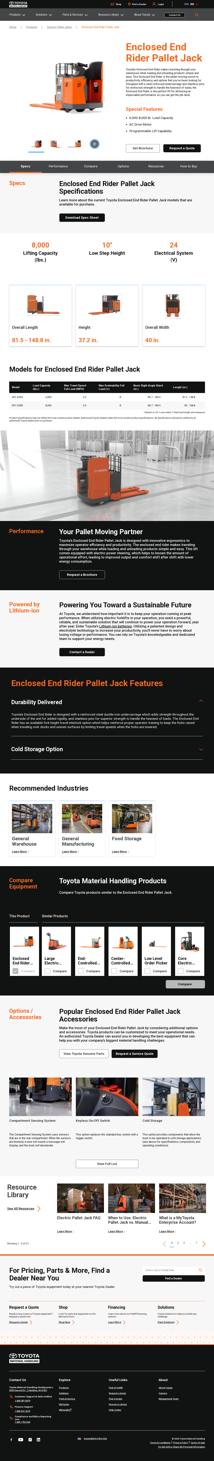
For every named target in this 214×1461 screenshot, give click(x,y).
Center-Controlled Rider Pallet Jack (121, 961)
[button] (164, 1244)
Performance (58, 166)
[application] (80, 1208)
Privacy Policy (180, 1442)
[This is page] (204, 1244)
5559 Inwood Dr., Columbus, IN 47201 (28, 1390)
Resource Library (108, 14)
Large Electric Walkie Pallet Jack (56, 961)
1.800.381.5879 (22, 1400)
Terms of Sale (198, 1442)
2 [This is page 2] (178, 1243)
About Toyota (142, 14)
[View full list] (107, 1164)
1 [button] (172, 1243)
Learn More (19, 851)
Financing (116, 1307)
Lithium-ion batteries (115, 626)
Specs (25, 166)
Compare (90, 166)
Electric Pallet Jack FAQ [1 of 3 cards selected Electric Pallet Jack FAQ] (78, 1218)
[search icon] (200, 1270)
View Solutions (166, 1322)
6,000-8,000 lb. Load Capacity (151, 118)
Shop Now (64, 1322)
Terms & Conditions (160, 1442)
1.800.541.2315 (22, 1411)
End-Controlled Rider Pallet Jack (88, 961)
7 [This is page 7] (196, 1243)
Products (14, 14)
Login (161, 4)
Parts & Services (72, 14)
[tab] (22, 14)
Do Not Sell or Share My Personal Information (181, 1447)
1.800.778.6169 (22, 1422)
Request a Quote (24, 1307)
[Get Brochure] (143, 148)
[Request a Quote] (182, 148)
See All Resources (20, 1209)
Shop (118, 4)
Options (123, 166)
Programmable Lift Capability (150, 131)
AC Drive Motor (140, 124)
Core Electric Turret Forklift (185, 961)
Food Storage (127, 838)
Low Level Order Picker (156, 961)
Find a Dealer (139, 4)
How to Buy (188, 166)
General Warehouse (24, 841)
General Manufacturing (78, 841)
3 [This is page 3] (184, 1243)
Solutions (41, 14)
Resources (156, 166)
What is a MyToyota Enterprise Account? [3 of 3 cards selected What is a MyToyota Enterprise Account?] (177, 1220)
